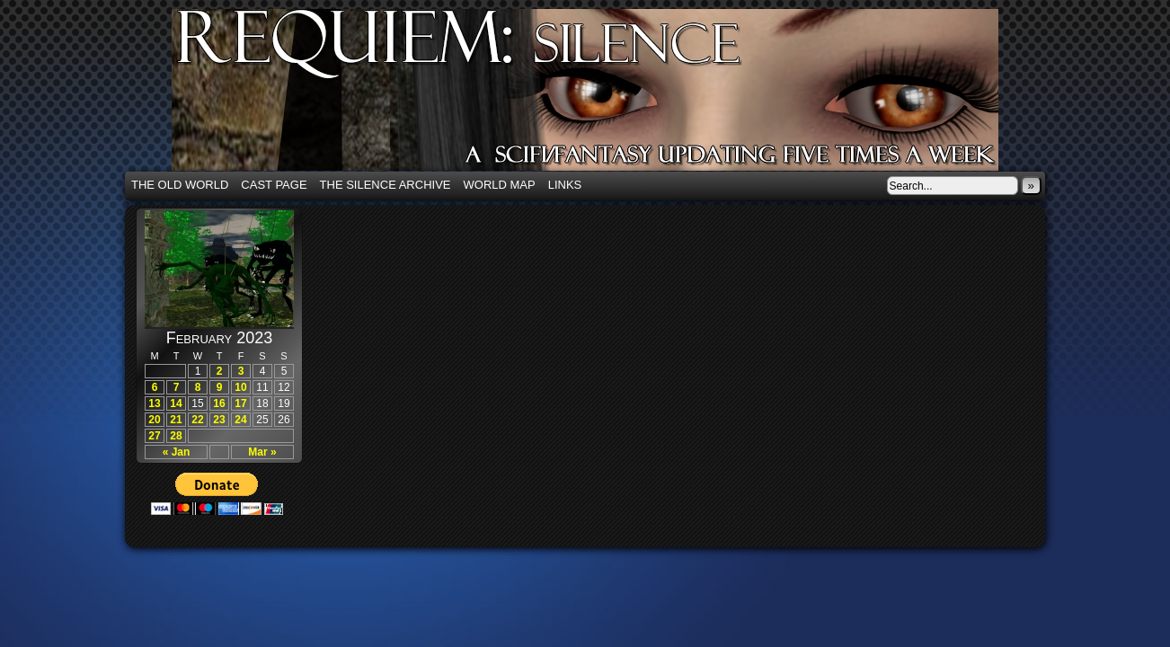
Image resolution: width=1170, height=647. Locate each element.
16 (219, 403)
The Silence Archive (385, 184)
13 (154, 403)
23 (219, 419)
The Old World (179, 184)
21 (176, 419)
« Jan (177, 452)
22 (197, 419)
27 (154, 436)
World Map (500, 184)
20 (154, 419)
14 (176, 403)
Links (565, 184)
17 (240, 403)
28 (176, 436)
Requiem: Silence (612, 95)
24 (240, 419)
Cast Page (273, 184)
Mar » (262, 452)
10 (240, 387)
